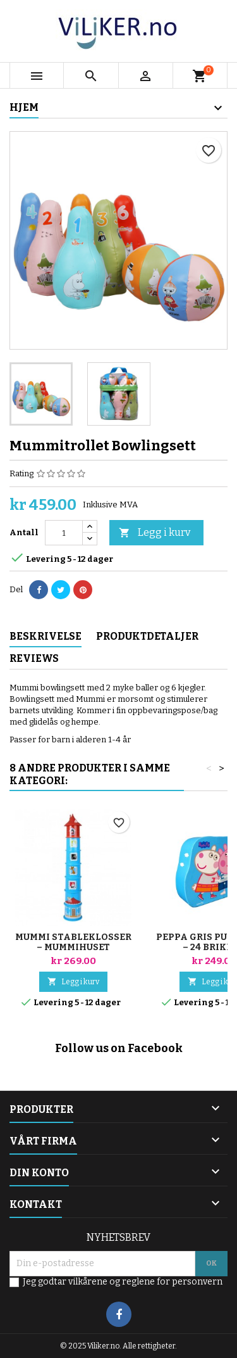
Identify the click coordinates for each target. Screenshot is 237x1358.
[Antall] (64, 532)
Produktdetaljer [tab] (147, 636)
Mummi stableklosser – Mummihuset (73, 942)
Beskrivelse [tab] (45, 636)
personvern (197, 1281)
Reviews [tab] (34, 658)
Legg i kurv (154, 533)
